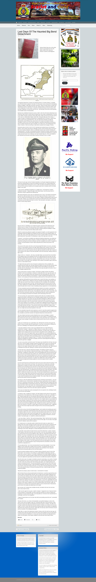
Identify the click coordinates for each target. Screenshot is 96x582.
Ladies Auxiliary (55, 22)
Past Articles (61, 22)
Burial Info (43, 22)
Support (73, 22)
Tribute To (39, 25)
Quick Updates (68, 22)
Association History (32, 22)
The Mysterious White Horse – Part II (51, 529)
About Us (20, 22)
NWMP (50, 525)
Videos (44, 25)
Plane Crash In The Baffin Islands (22, 529)
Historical (24, 25)
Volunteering (49, 25)
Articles (18, 25)
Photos (33, 25)
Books (38, 22)
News (29, 25)
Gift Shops (48, 22)
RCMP (53, 525)
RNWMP (55, 525)
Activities (25, 22)
